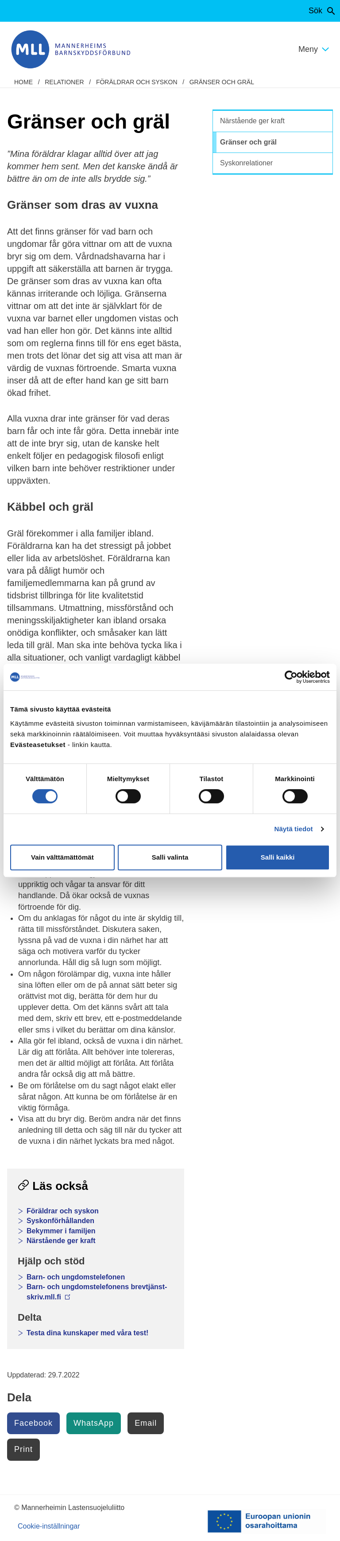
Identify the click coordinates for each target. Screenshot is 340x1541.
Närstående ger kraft (61, 1240)
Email (146, 1423)
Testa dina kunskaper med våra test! (87, 1333)
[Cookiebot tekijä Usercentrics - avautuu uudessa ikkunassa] (291, 677)
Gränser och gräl (221, 82)
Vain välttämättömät (62, 857)
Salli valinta (170, 857)
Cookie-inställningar (49, 1526)
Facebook (33, 1423)
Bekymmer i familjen (61, 1231)
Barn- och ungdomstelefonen (76, 1277)
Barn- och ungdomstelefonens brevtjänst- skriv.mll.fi (97, 1291)
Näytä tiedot (293, 829)
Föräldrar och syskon (137, 82)
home (23, 82)
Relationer (64, 82)
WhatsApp (93, 1423)
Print (23, 1449)
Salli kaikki (278, 857)
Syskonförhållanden (60, 1220)
